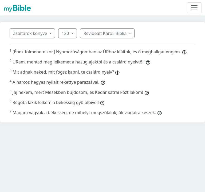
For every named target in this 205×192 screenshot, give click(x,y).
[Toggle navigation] (194, 7)
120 (66, 33)
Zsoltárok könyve (30, 33)
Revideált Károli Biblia (106, 33)
